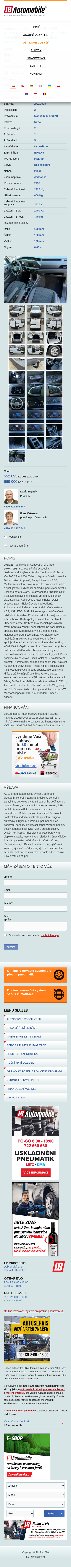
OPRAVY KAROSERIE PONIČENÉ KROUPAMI (34, 1071)
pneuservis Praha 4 (54, 1389)
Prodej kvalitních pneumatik (20, 1410)
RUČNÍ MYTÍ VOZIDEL (20, 1062)
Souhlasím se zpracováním (34, 935)
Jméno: (8, 876)
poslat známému (19, 545)
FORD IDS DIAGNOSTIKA (22, 1054)
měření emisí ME (15, 1392)
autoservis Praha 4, (31, 1389)
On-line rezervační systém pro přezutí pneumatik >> (34, 1311)
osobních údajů (50, 935)
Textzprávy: (8, 918)
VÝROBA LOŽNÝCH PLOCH (23, 1080)
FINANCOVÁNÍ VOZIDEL (21, 1088)
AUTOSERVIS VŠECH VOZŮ (24, 1019)
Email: (7, 889)
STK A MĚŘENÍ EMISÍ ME (22, 1027)
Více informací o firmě (16, 1423)
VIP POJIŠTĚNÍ (16, 1097)
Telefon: (8, 903)
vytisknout (15, 536)
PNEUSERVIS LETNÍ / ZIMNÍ (24, 1036)
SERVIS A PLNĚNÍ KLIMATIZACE (26, 1045)
